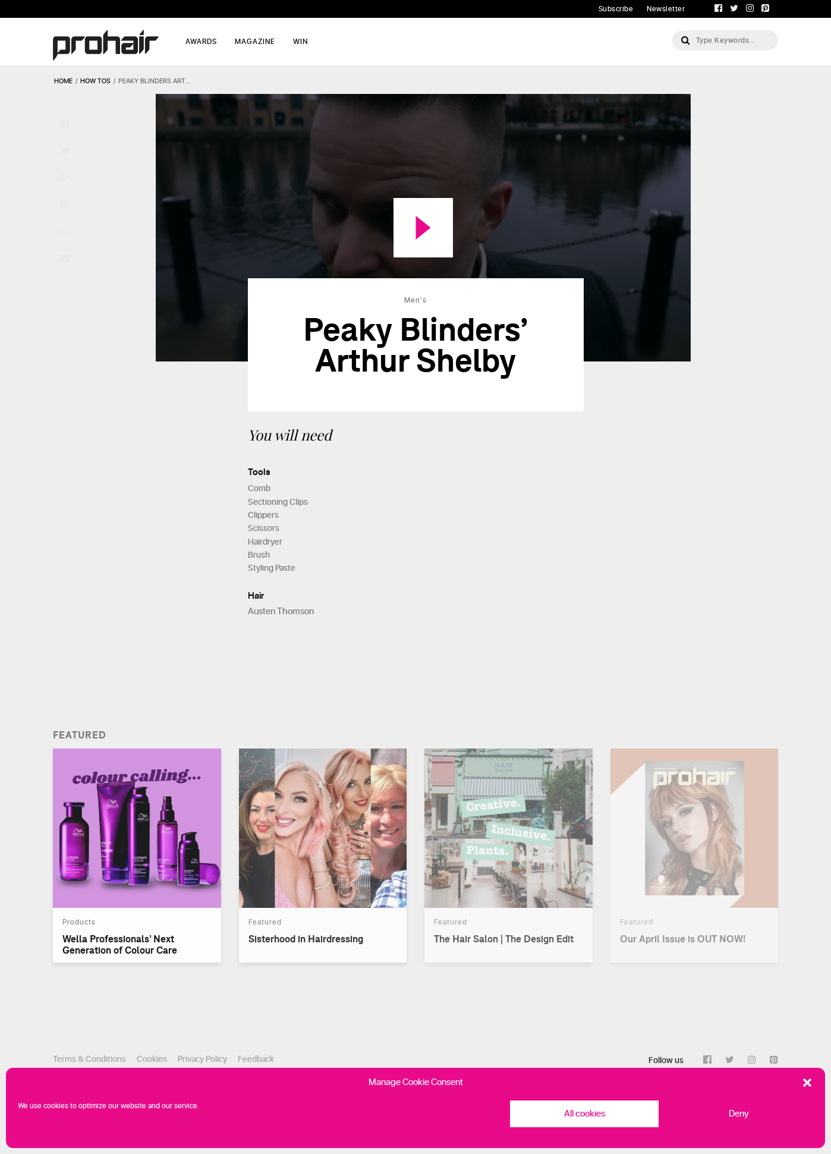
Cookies (152, 1059)
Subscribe (616, 9)
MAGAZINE (255, 41)
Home (63, 81)
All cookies (584, 1114)
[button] (807, 1083)
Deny (739, 1114)
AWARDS (201, 41)
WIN (300, 41)
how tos (95, 81)
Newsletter (666, 9)
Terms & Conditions (89, 1059)
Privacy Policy (202, 1059)
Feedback (256, 1059)
